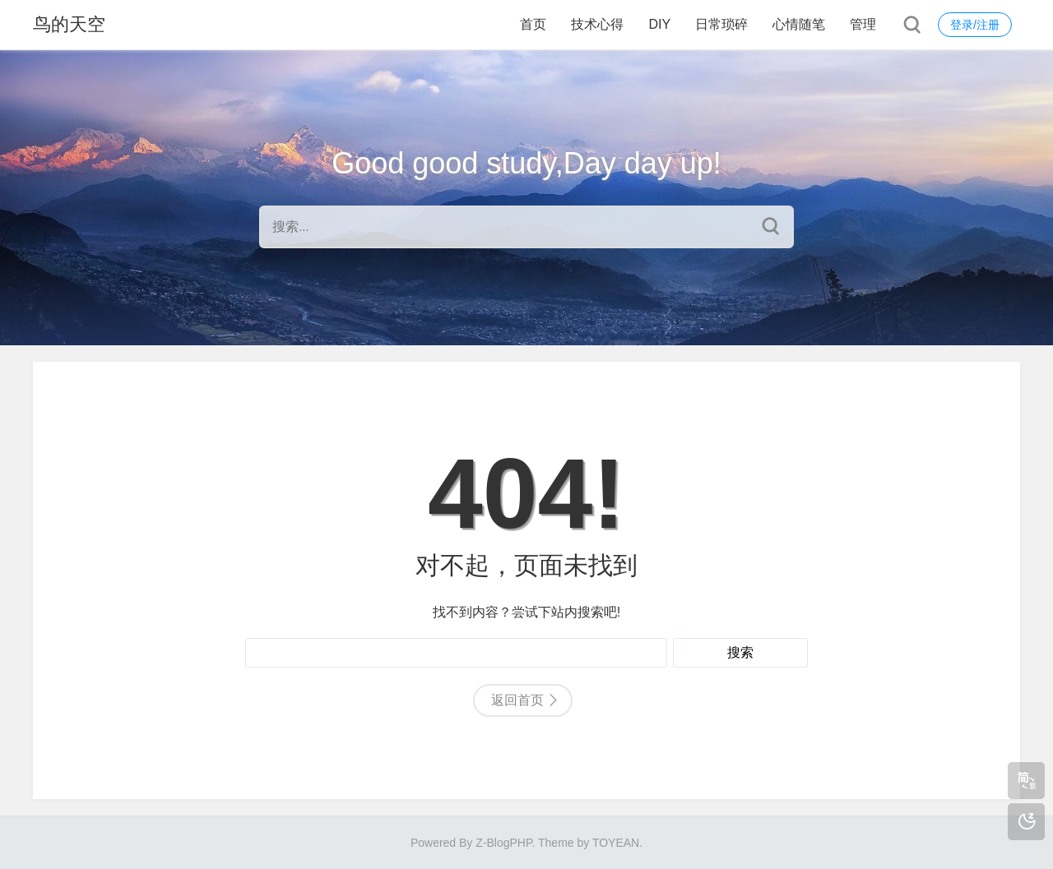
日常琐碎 (721, 24)
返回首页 (517, 700)
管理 (863, 24)
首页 (533, 24)
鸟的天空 (69, 24)
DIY (659, 24)
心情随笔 (798, 24)
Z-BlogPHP (503, 842)
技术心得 (597, 24)
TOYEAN (615, 842)
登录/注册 (975, 24)
